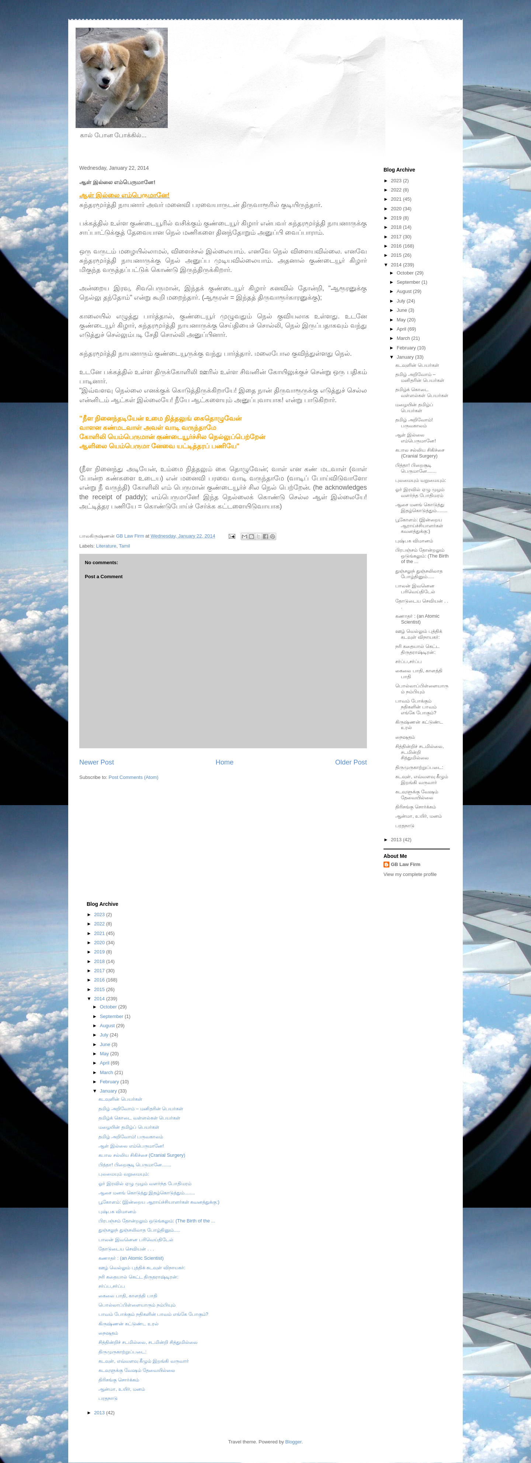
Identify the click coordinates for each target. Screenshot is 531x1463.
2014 (397, 265)
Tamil (124, 546)
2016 (397, 246)
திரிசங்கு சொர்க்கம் (415, 807)
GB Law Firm (405, 864)
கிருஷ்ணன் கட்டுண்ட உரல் (128, 1323)
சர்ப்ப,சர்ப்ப (408, 661)
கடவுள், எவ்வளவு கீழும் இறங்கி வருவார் (421, 779)
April (402, 329)
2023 (397, 180)
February (407, 348)
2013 (397, 839)
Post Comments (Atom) (134, 777)
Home (225, 762)
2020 (397, 208)
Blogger (293, 1442)
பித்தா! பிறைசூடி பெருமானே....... (415, 468)
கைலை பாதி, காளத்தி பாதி (127, 1295)
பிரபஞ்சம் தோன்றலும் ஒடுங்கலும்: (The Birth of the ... (421, 555)
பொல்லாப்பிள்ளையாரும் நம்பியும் (421, 688)
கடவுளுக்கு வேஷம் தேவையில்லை (416, 794)
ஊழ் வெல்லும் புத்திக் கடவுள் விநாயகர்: (418, 634)
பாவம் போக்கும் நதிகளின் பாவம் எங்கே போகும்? (416, 706)
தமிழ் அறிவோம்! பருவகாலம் (414, 422)
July (402, 301)
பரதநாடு (404, 825)
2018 (397, 227)
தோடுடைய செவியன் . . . (126, 1249)
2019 (397, 218)
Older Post (351, 762)
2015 (397, 255)
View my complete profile (410, 874)
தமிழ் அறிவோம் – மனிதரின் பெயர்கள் (419, 377)
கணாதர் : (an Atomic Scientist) (417, 619)
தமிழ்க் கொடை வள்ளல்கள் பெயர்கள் (421, 392)
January (406, 357)
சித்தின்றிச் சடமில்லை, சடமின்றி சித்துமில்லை (419, 751)
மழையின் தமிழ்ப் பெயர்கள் (414, 407)
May (402, 319)
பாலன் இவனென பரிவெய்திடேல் (415, 588)
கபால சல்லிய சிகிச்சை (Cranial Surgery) (419, 453)
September (409, 282)
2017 (397, 236)
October (406, 273)
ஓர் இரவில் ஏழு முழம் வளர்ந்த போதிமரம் (419, 492)
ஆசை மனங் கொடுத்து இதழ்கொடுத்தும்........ (421, 507)
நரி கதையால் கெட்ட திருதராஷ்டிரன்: (417, 649)
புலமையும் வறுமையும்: (420, 480)
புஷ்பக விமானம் (414, 541)
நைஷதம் (405, 737)
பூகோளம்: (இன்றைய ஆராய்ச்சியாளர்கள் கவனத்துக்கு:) (419, 525)
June (403, 310)
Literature (106, 546)
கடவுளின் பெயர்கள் (417, 365)
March (404, 338)
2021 (397, 199)
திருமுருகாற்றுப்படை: (419, 767)
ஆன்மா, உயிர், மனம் (418, 816)
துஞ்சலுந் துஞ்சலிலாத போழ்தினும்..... (418, 574)
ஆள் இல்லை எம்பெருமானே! (415, 438)
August (405, 291)
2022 (397, 190)
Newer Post (96, 762)
